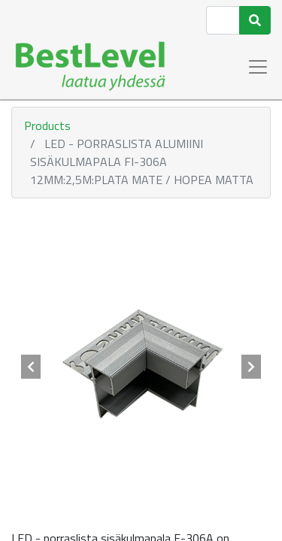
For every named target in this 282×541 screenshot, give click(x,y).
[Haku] (255, 20)
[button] (30, 366)
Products (47, 125)
